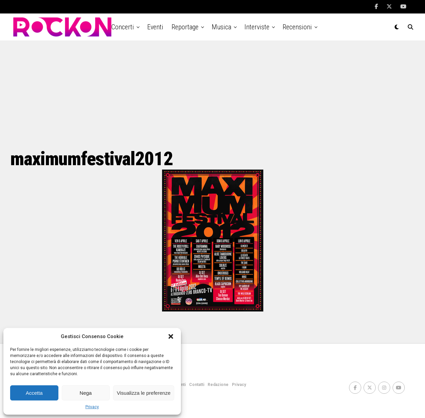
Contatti (196, 384)
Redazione (218, 384)
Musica (221, 27)
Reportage (184, 27)
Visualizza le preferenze (143, 393)
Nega (86, 393)
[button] (170, 336)
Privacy (92, 407)
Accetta (34, 393)
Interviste (256, 27)
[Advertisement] (212, 94)
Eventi (155, 27)
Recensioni (297, 27)
